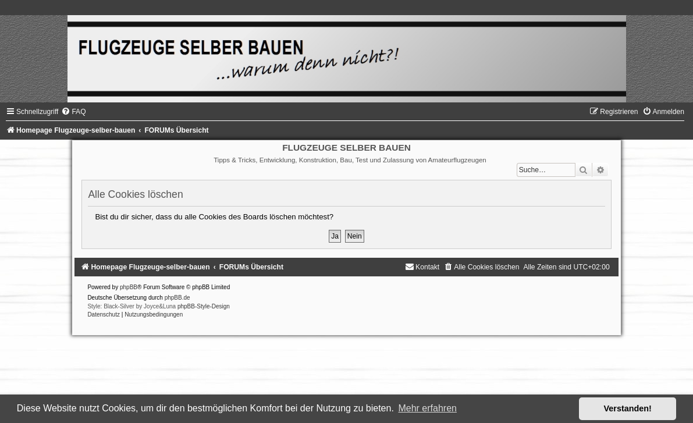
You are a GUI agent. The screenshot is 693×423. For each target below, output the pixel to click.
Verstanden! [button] (628, 408)
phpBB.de (177, 297)
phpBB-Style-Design (203, 306)
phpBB (128, 287)
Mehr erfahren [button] (427, 408)
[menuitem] (73, 112)
